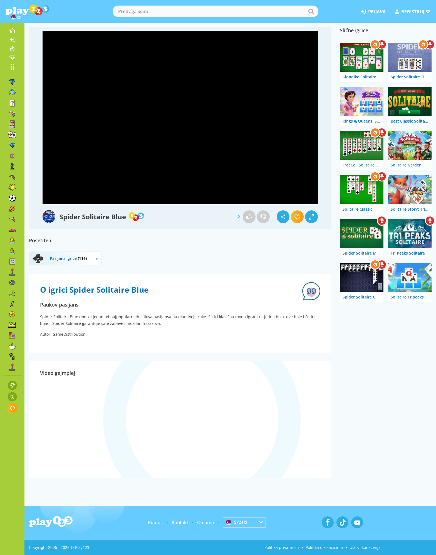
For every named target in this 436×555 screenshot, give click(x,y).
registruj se (412, 12)
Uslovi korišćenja (365, 547)
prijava (373, 12)
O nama (205, 522)
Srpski (236, 522)
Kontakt (180, 522)
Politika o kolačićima (324, 547)
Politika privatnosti (281, 547)
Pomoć (155, 522)
